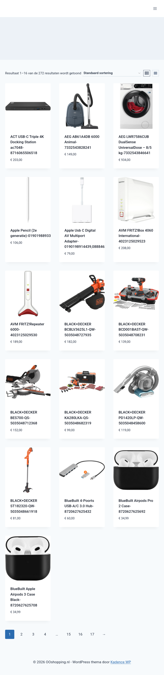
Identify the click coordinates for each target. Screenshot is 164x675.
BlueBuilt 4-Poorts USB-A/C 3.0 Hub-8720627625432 (79, 506)
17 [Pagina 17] (92, 634)
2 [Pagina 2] (21, 634)
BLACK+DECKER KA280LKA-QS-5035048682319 (77, 417)
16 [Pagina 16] (80, 634)
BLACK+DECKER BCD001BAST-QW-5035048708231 (133, 329)
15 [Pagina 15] (69, 634)
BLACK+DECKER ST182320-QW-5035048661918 (23, 506)
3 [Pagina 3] (33, 634)
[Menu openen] (155, 8)
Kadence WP (120, 662)
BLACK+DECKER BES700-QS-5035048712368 (23, 417)
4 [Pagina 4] (45, 634)
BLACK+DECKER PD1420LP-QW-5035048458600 (132, 417)
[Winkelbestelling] (111, 73)
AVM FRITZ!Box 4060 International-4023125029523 (136, 235)
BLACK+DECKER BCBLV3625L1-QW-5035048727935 (80, 329)
